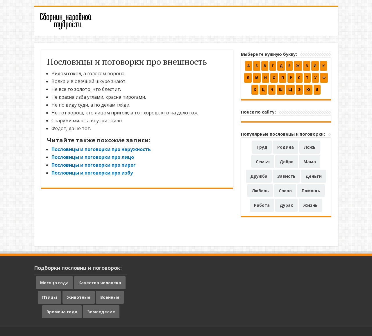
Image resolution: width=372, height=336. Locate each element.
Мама (309, 161)
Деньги (313, 176)
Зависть (286, 176)
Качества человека (99, 282)
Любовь (260, 190)
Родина (285, 147)
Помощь (311, 190)
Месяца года (54, 282)
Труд (261, 147)
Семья (263, 161)
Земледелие (101, 312)
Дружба (258, 176)
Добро (287, 161)
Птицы (49, 297)
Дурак (286, 205)
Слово (285, 190)
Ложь (310, 147)
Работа (262, 205)
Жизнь (310, 205)
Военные (109, 297)
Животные (78, 297)
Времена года (61, 312)
